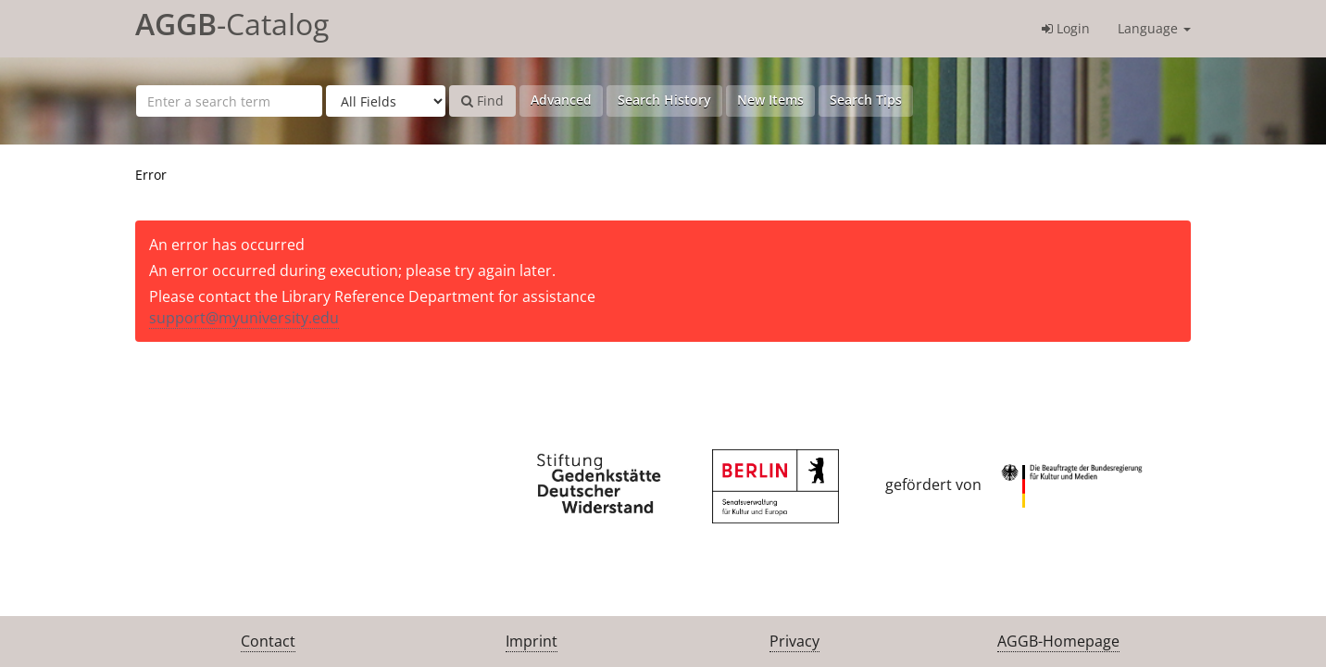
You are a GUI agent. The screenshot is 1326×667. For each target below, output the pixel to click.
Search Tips (866, 99)
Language (1154, 28)
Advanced (561, 99)
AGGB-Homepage (1058, 641)
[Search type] (385, 101)
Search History (664, 99)
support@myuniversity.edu (244, 318)
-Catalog (232, 24)
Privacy (794, 641)
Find (482, 100)
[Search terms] (229, 101)
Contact (268, 641)
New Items (770, 99)
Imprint (531, 641)
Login (1066, 28)
